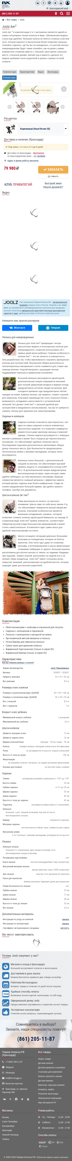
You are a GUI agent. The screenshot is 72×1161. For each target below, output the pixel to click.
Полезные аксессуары (48, 1094)
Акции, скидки (44, 1059)
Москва (5, 1117)
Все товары (44, 1052)
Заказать (53, 169)
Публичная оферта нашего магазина (52, 1157)
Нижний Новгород (10, 1135)
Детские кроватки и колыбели (51, 1068)
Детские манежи (45, 1081)
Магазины (7, 1110)
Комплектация (9, 72)
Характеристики (27, 72)
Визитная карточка (14, 1084)
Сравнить (53, 176)
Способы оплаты (47, 1135)
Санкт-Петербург (10, 1122)
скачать (65, 919)
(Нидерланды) (60, 668)
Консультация (9, 77)
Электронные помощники (49, 1098)
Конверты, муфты (46, 1089)
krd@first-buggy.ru (14, 1078)
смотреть (64, 928)
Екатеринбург (8, 1126)
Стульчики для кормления (50, 1072)
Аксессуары (53, 72)
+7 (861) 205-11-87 (14, 1062)
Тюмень (5, 1139)
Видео (41, 72)
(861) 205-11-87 (10, 13)
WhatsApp (10, 1073)
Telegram (10, 1067)
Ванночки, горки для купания (51, 1085)
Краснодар (7, 1130)
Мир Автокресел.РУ (47, 1103)
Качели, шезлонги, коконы (50, 1076)
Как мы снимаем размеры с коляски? (18, 663)
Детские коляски (45, 1063)
